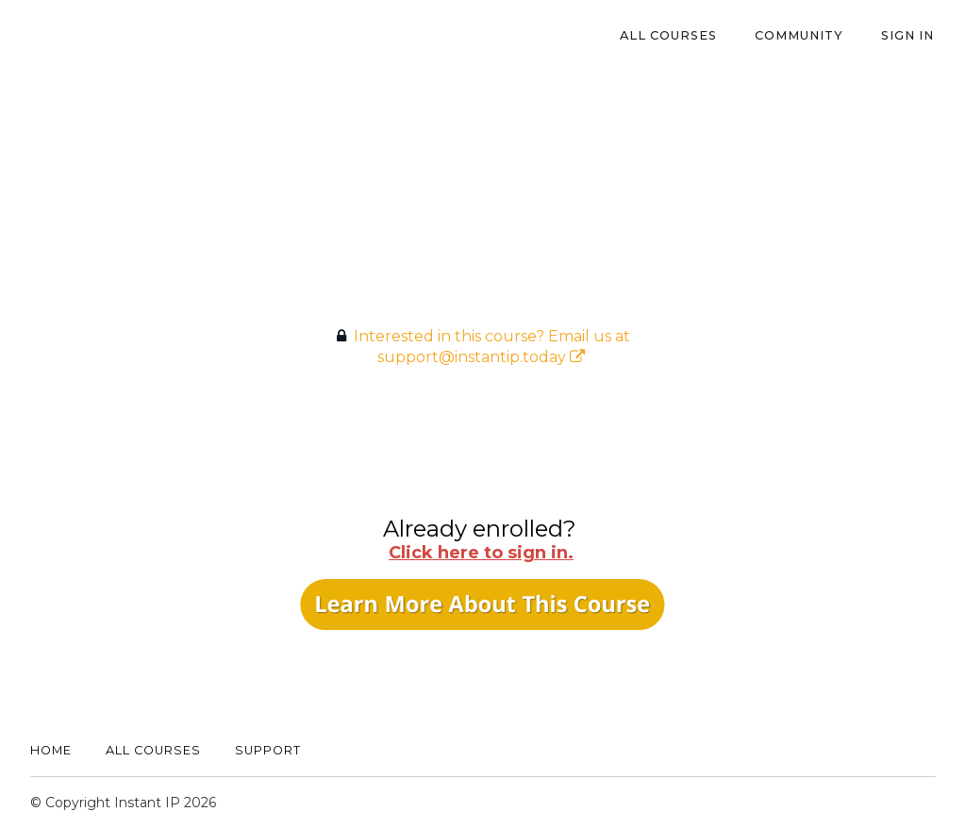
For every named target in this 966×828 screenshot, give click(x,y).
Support (268, 750)
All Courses (677, 35)
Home (51, 750)
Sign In (909, 35)
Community (804, 35)
